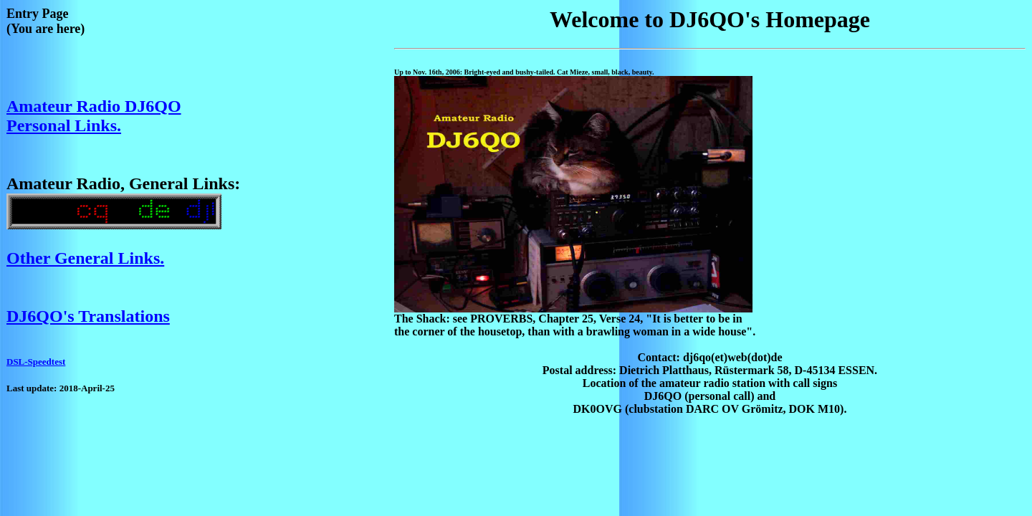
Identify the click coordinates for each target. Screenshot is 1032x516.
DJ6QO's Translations (88, 316)
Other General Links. (85, 258)
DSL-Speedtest (35, 361)
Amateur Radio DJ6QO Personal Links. (93, 116)
